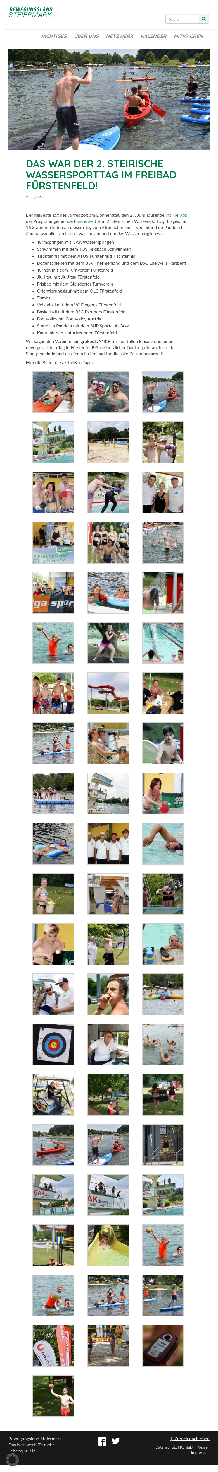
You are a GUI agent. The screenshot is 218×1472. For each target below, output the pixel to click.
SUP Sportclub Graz (109, 325)
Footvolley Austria (83, 318)
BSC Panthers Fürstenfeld (100, 311)
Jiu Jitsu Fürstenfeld (79, 276)
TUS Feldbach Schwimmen (104, 249)
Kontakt (187, 1447)
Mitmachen (188, 36)
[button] (12, 1459)
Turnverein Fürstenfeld (91, 269)
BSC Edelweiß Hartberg (163, 262)
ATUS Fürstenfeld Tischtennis (106, 255)
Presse (202, 1447)
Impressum (200, 1452)
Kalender (153, 36)
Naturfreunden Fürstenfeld (90, 332)
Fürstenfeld (85, 221)
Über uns (86, 36)
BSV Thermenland (102, 262)
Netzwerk (119, 36)
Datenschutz (166, 1447)
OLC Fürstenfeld (106, 290)
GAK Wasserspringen (93, 242)
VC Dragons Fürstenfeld (97, 304)
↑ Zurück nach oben (190, 1438)
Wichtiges (53, 36)
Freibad (179, 214)
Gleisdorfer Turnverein (91, 283)
